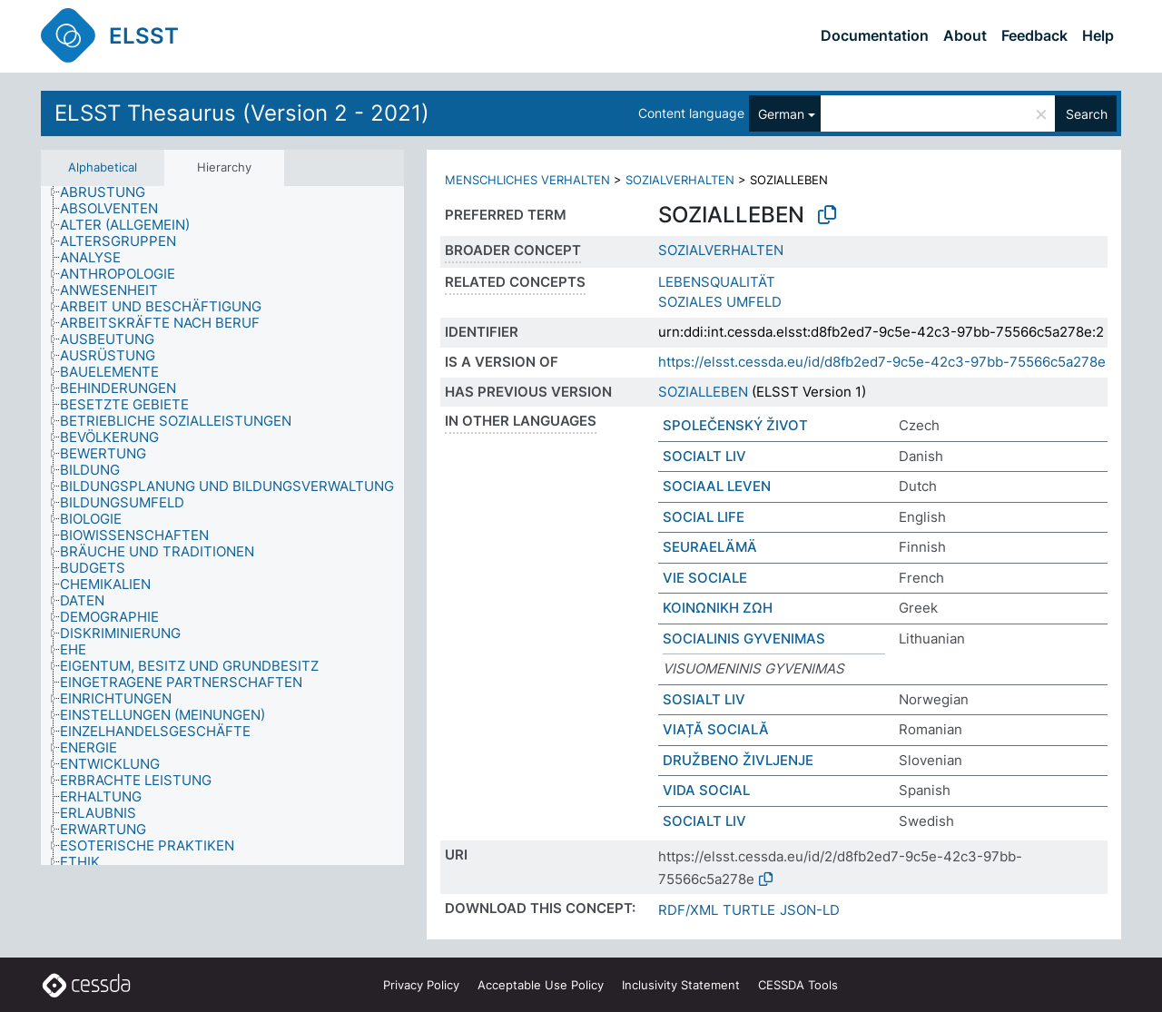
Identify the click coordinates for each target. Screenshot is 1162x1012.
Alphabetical (102, 167)
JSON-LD (810, 910)
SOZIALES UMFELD (720, 301)
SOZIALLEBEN (703, 391)
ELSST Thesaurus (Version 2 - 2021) (241, 113)
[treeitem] (110, 192)
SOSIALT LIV (704, 699)
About (965, 35)
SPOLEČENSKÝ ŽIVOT (735, 425)
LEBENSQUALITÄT (716, 281)
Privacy (421, 985)
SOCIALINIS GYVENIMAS (744, 638)
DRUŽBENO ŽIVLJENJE (738, 760)
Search (1087, 114)
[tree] (222, 525)
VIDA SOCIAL (706, 790)
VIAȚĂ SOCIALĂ (716, 729)
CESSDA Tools (798, 985)
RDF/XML (688, 910)
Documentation (875, 35)
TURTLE (749, 910)
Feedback (1034, 35)
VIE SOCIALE (705, 577)
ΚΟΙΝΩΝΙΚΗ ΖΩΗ (718, 607)
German (781, 114)
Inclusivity (681, 985)
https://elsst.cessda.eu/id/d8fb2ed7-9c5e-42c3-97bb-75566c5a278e (882, 361)
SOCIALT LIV (704, 456)
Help (1098, 35)
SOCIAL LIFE (703, 517)
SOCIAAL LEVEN (717, 486)
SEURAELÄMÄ (710, 546)
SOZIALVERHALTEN (679, 179)
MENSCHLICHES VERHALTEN (527, 179)
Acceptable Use (541, 985)
